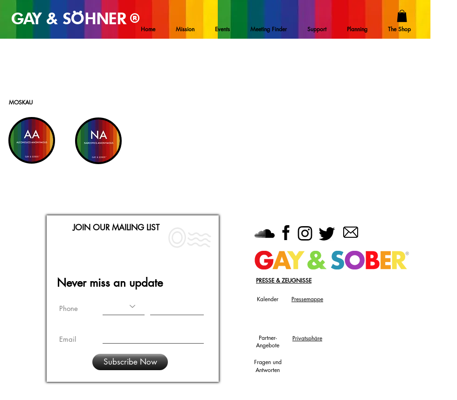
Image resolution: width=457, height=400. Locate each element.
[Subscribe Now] (130, 362)
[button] (402, 16)
